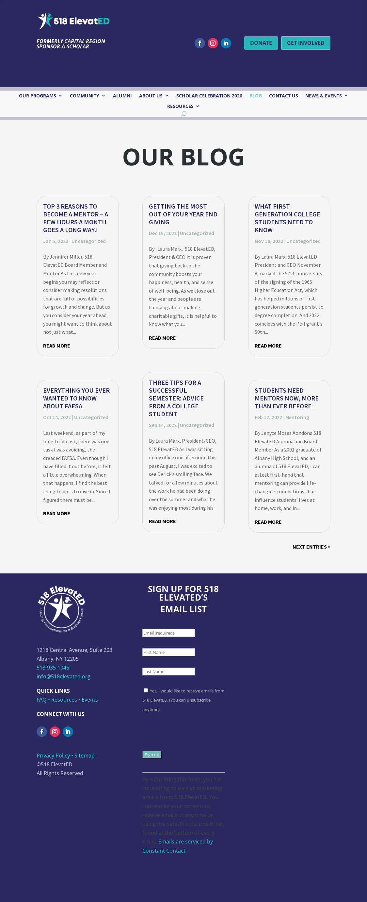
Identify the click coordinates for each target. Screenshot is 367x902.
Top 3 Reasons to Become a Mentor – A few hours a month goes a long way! (75, 218)
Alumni (122, 96)
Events (90, 699)
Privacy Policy (53, 755)
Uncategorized (89, 241)
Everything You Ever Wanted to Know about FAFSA (76, 398)
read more (56, 345)
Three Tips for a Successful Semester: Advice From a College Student (176, 398)
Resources (180, 106)
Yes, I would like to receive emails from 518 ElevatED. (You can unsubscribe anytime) (183, 700)
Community (84, 96)
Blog (255, 96)
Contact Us (283, 96)
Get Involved (306, 42)
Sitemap (84, 755)
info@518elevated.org (63, 676)
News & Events (323, 96)
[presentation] (192, 737)
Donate (261, 42)
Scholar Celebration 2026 (209, 96)
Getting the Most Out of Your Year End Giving (183, 214)
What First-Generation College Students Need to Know (287, 218)
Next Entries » (311, 546)
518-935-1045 (53, 667)
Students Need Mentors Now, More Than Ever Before (287, 398)
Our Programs (37, 96)
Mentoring (297, 417)
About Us (151, 96)
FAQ (42, 699)
